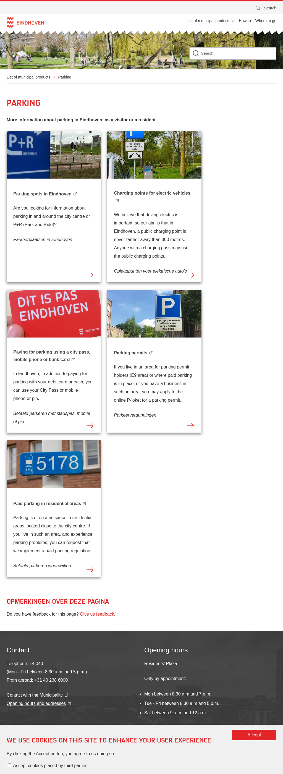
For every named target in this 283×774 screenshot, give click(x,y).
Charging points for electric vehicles (152, 196)
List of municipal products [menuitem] (208, 21)
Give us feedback (97, 614)
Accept (190, 741)
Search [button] (265, 9)
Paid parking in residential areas (50, 503)
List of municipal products (28, 77)
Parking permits (134, 352)
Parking (64, 77)
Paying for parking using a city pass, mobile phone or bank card (51, 356)
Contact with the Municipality (38, 695)
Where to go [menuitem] (265, 21)
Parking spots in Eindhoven (45, 193)
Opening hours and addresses (39, 703)
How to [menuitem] (245, 21)
